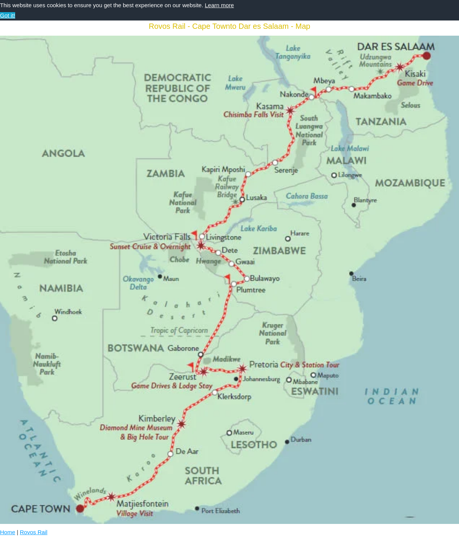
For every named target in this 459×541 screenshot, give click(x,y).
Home (7, 532)
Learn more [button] (219, 5)
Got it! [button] (7, 15)
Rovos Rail (33, 532)
